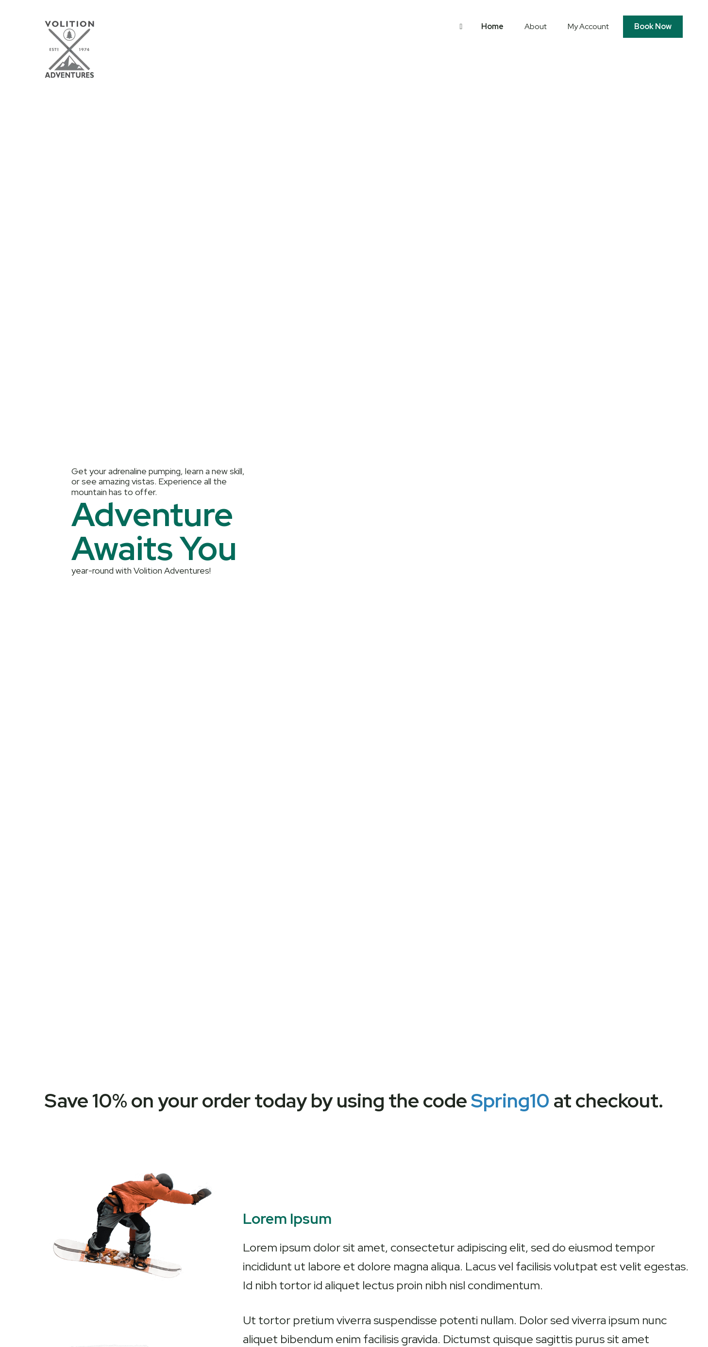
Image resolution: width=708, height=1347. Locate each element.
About (535, 26)
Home (492, 26)
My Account (588, 26)
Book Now (653, 26)
